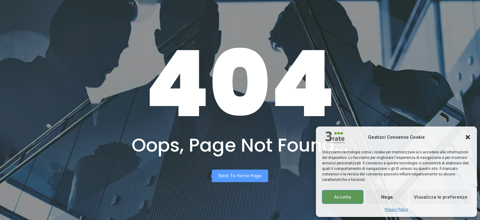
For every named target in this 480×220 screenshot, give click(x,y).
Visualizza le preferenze (440, 197)
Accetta (342, 197)
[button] (468, 137)
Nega (387, 197)
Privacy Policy (396, 209)
